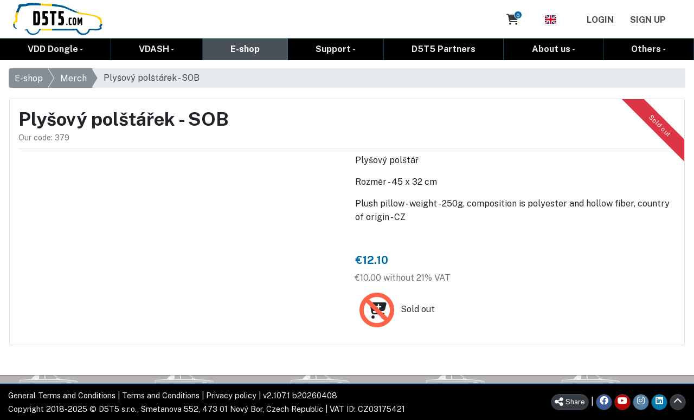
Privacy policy (231, 395)
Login (600, 20)
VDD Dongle (53, 49)
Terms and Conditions (161, 395)
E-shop (245, 49)
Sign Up (648, 20)
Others (646, 49)
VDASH (154, 49)
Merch (73, 78)
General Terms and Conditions (61, 395)
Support (333, 49)
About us (551, 49)
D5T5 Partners (443, 49)
